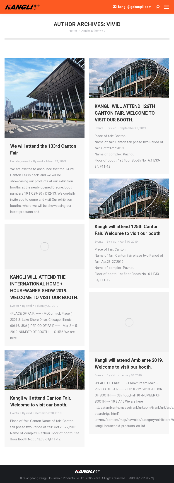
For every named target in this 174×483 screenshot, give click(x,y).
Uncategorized (20, 161)
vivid (113, 24)
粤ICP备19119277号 (142, 478)
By (38, 161)
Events (99, 128)
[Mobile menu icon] (166, 7)
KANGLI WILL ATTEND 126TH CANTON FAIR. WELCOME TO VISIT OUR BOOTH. (125, 113)
